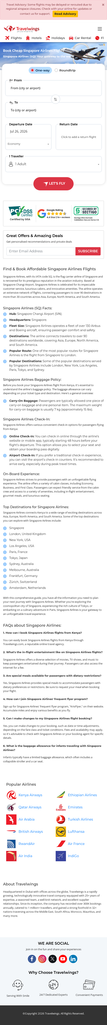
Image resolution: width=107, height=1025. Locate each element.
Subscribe (88, 251)
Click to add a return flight (78, 137)
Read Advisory (65, 14)
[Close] (103, 4)
